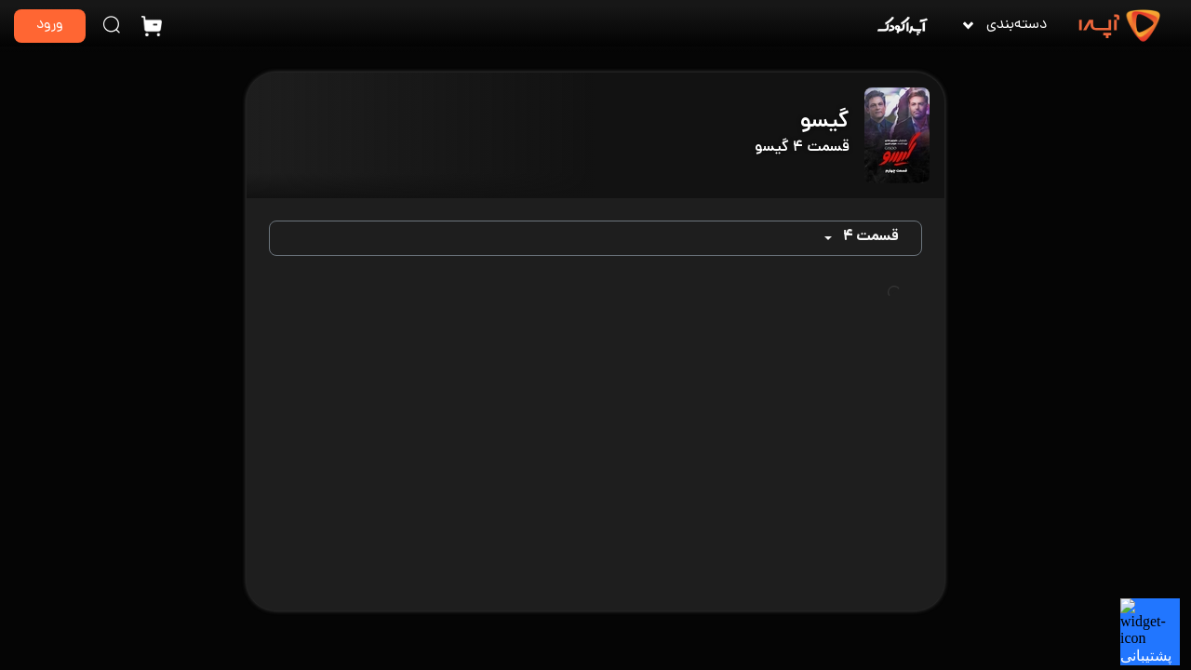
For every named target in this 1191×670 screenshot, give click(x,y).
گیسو (825, 122)
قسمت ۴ (870, 237)
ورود (49, 25)
